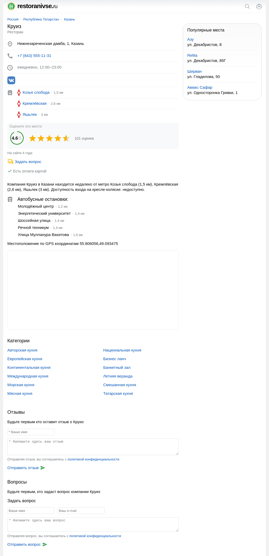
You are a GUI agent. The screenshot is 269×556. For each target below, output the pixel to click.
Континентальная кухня (28, 367)
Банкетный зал (117, 367)
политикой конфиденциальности (93, 459)
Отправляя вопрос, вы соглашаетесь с (64, 536)
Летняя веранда (117, 376)
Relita (192, 55)
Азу (190, 39)
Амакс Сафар (199, 87)
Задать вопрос (24, 161)
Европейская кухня (24, 358)
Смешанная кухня (119, 384)
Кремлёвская (35, 103)
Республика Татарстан (41, 19)
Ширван (194, 71)
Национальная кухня (122, 350)
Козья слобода (36, 92)
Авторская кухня (22, 350)
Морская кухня (20, 384)
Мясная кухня (19, 393)
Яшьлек (30, 114)
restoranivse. (32, 5)
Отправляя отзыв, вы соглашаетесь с (63, 459)
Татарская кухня (118, 393)
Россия (13, 19)
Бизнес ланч (114, 358)
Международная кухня (27, 376)
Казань (69, 19)
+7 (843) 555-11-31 (34, 55)
